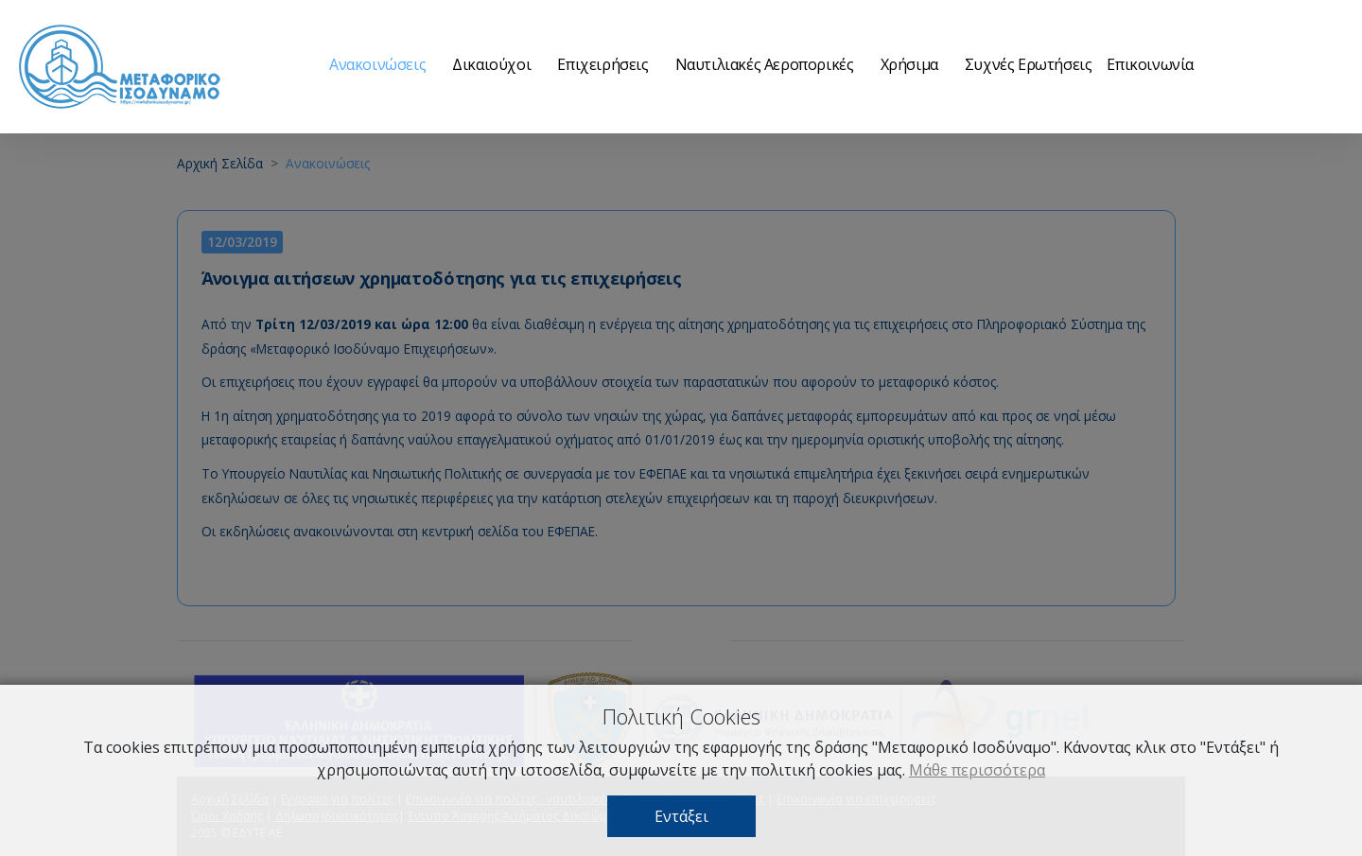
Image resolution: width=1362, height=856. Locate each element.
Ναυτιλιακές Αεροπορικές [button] (764, 64)
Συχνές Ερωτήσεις (1028, 64)
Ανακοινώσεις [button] (377, 64)
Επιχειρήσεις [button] (602, 64)
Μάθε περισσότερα (977, 770)
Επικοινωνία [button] (1150, 64)
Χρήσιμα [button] (909, 64)
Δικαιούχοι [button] (491, 64)
